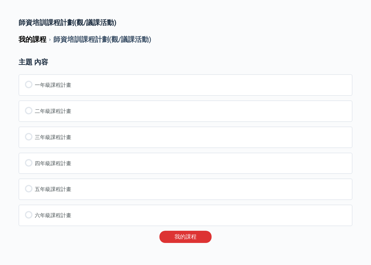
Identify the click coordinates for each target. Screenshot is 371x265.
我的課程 (185, 237)
